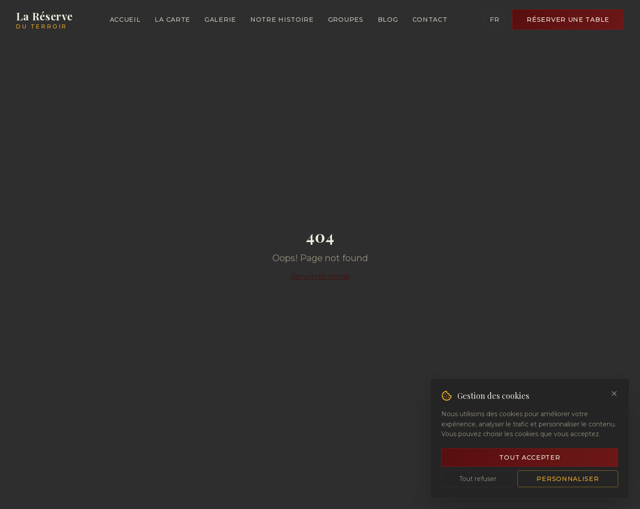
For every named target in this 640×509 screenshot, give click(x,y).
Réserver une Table (568, 20)
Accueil (125, 20)
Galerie (220, 20)
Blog (388, 20)
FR (494, 20)
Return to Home (320, 276)
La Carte (172, 20)
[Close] (614, 394)
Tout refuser (477, 479)
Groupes (346, 20)
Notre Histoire (282, 20)
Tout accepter (529, 457)
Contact (430, 20)
